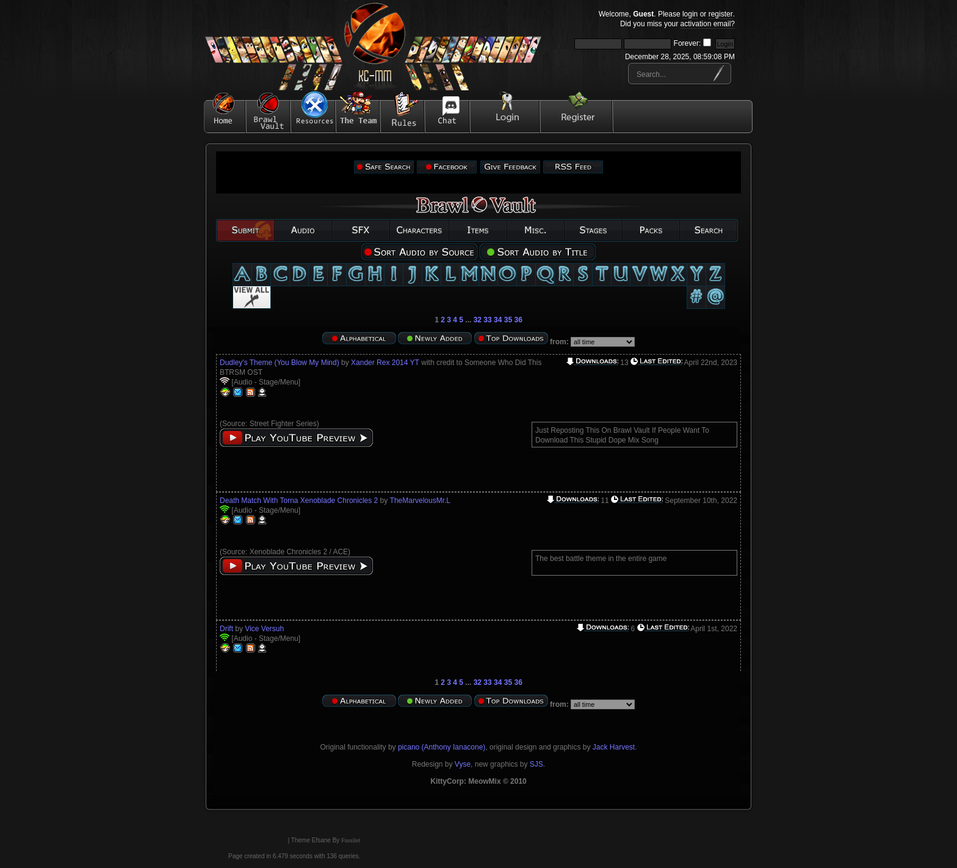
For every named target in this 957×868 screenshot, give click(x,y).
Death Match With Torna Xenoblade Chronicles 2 (299, 500)
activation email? (708, 24)
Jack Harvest (614, 747)
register (721, 14)
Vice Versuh (264, 628)
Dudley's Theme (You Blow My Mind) (279, 362)
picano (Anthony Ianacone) (441, 747)
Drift (226, 628)
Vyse (463, 764)
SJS (536, 764)
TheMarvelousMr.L (420, 500)
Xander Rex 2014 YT (385, 362)
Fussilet (350, 840)
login (690, 14)
